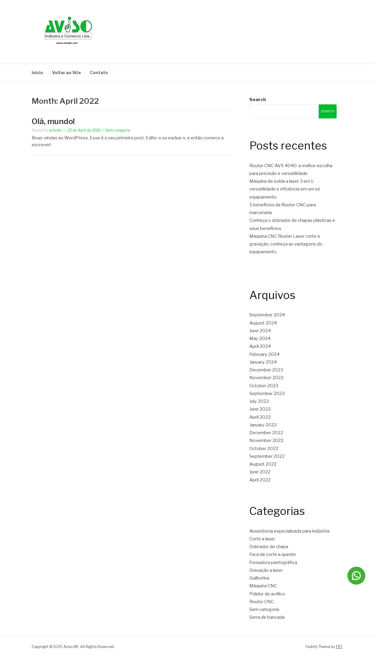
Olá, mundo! (53, 121)
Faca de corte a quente (272, 554)
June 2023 (260, 409)
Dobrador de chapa (268, 546)
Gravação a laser (266, 570)
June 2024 (260, 330)
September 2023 (267, 393)
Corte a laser (262, 539)
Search (257, 99)
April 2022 (260, 480)
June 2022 (260, 472)
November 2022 (266, 440)
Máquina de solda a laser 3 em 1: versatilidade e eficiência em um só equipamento (284, 189)
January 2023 (263, 425)
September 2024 (267, 315)
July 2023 (259, 401)
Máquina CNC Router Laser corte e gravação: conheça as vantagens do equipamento (285, 244)
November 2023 (266, 377)
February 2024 (264, 354)
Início (37, 72)
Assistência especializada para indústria (289, 531)
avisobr (55, 130)
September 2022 (267, 456)
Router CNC (261, 601)
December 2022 (266, 432)
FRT (339, 646)
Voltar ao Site (66, 72)
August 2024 (263, 323)
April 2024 (260, 346)
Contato (99, 72)
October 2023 (263, 385)
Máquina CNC (263, 586)
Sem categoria (117, 130)
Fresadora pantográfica (273, 562)
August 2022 (263, 464)
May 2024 (260, 338)
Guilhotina (259, 578)
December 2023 (266, 370)
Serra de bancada (267, 617)
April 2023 (260, 417)
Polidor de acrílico (267, 594)
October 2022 (263, 448)
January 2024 (263, 362)
